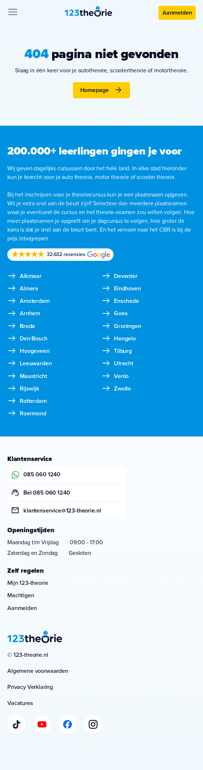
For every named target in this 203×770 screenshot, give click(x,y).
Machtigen (20, 595)
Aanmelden (177, 12)
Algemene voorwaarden (37, 671)
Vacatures (20, 703)
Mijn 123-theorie (27, 583)
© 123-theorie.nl (27, 655)
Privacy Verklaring (30, 687)
